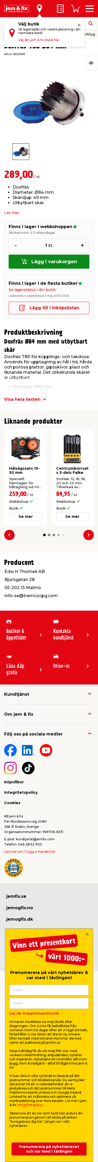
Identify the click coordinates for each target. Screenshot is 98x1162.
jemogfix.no (19, 907)
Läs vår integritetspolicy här (34, 1013)
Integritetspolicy (21, 792)
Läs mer (11, 212)
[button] (44, 535)
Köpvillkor (14, 782)
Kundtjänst (16, 694)
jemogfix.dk (19, 919)
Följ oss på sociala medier (33, 734)
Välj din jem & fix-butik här (38, 40)
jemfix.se (16, 896)
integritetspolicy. (30, 1105)
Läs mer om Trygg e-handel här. (30, 852)
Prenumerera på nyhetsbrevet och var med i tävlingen (49, 1149)
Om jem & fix (18, 714)
